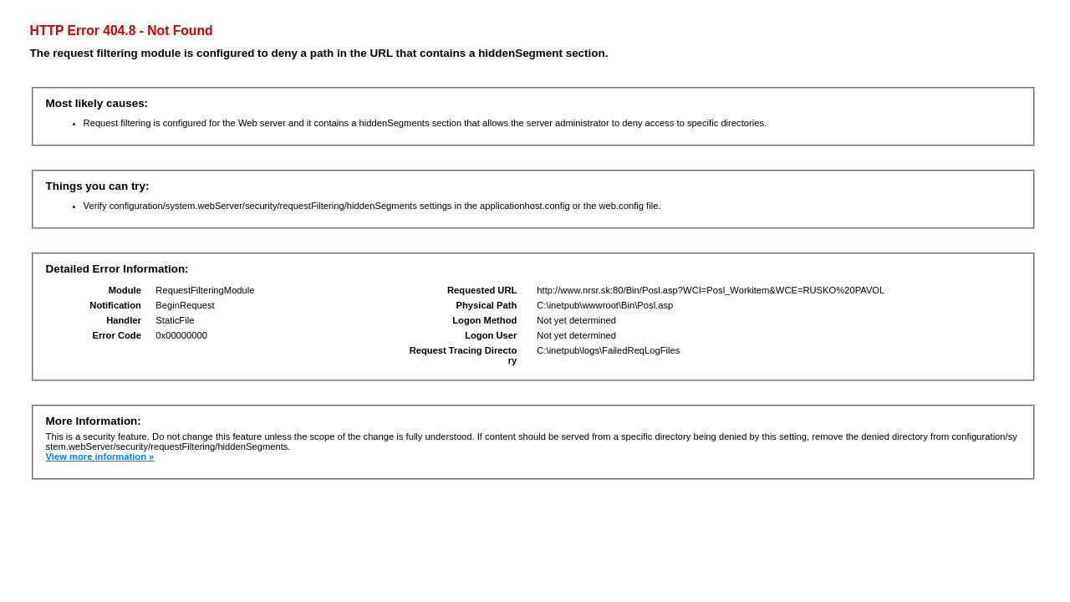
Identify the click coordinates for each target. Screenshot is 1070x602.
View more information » (100, 457)
